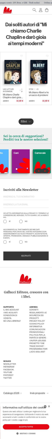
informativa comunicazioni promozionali (37, 329)
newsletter (9, 364)
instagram (8, 367)
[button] (26, 433)
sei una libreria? (12, 321)
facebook (8, 370)
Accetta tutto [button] (26, 427)
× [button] (49, 406)
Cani (18, 153)
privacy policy (37, 321)
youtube (7, 373)
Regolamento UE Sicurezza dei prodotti (38, 315)
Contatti (33, 310)
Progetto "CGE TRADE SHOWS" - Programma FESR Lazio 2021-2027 (38, 347)
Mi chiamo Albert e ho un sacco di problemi (39, 94)
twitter (7, 378)
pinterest (8, 375)
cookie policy (36, 324)
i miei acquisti (10, 313)
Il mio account (11, 310)
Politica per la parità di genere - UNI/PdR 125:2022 (38, 338)
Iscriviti (26, 256)
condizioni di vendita (10, 317)
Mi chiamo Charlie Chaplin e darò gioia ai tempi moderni (13, 96)
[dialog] (26, 421)
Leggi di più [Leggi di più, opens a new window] (23, 420)
